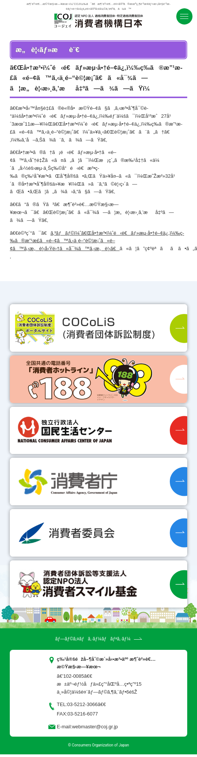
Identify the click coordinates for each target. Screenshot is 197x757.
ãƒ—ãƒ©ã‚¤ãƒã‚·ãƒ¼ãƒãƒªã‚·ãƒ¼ (92, 639)
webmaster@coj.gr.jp (95, 726)
